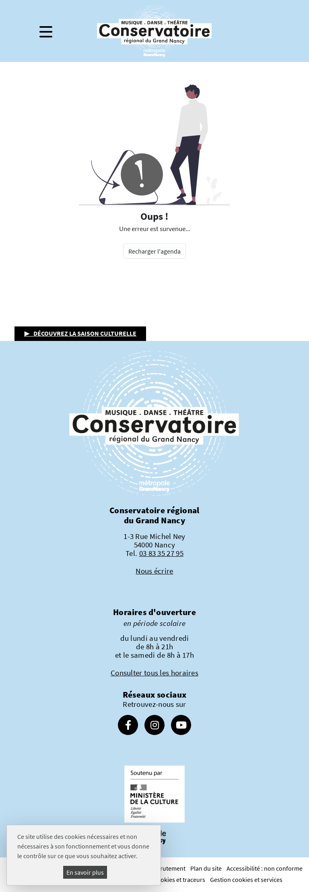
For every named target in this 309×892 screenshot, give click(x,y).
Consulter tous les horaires (154, 672)
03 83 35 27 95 (161, 553)
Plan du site (206, 868)
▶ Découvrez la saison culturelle (80, 333)
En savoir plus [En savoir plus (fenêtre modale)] (85, 872)
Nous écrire (154, 571)
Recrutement (167, 868)
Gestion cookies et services (246, 879)
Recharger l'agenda (154, 251)
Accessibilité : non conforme (265, 868)
